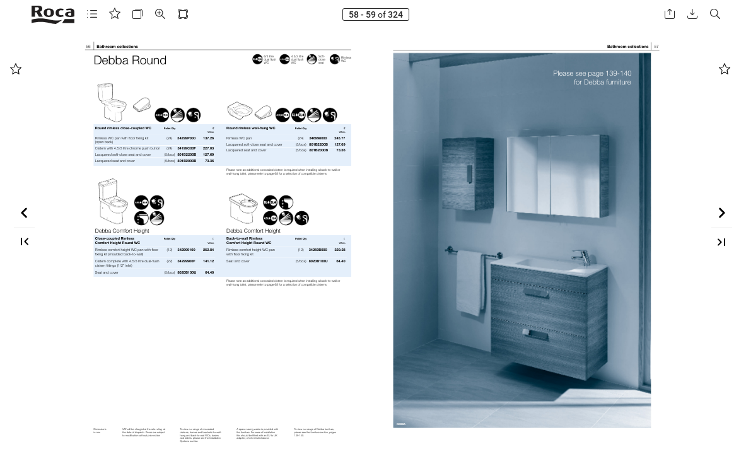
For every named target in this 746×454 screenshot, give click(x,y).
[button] (92, 14)
